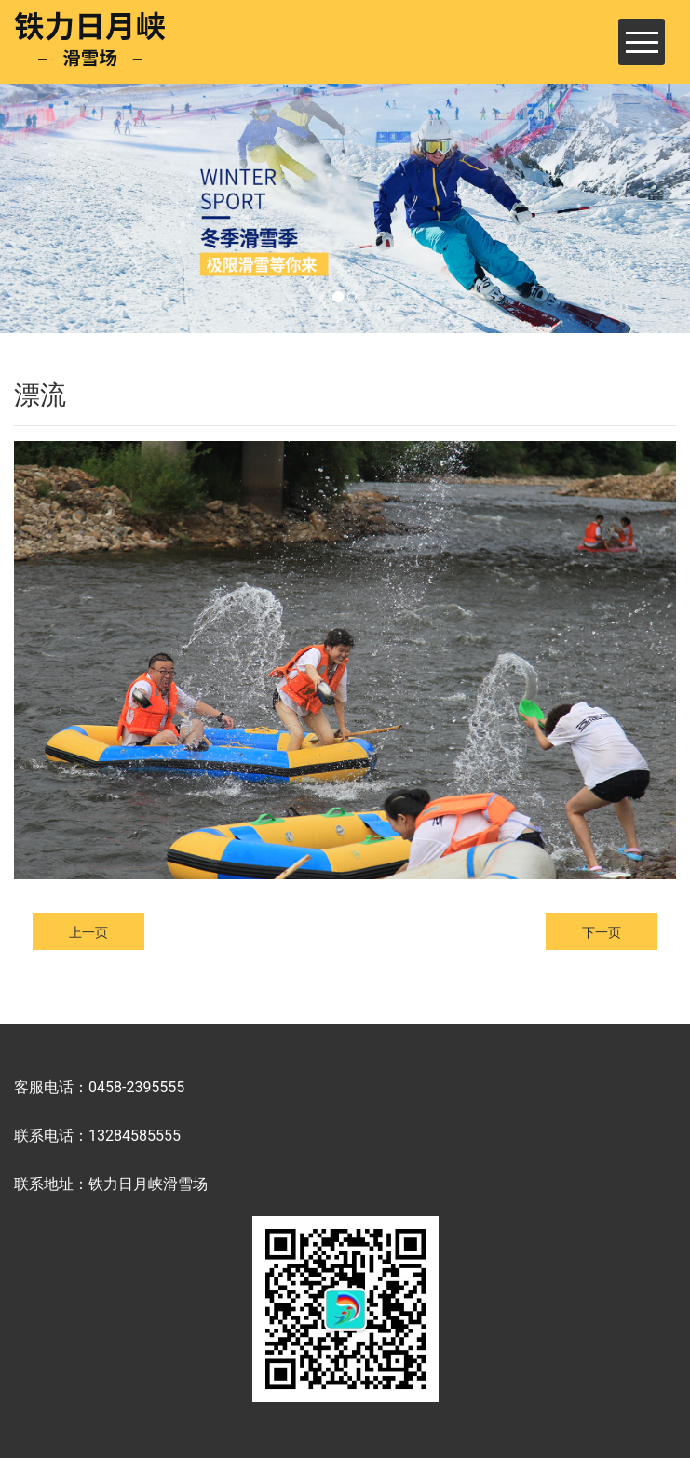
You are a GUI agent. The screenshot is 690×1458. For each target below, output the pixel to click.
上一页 (88, 932)
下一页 (601, 932)
